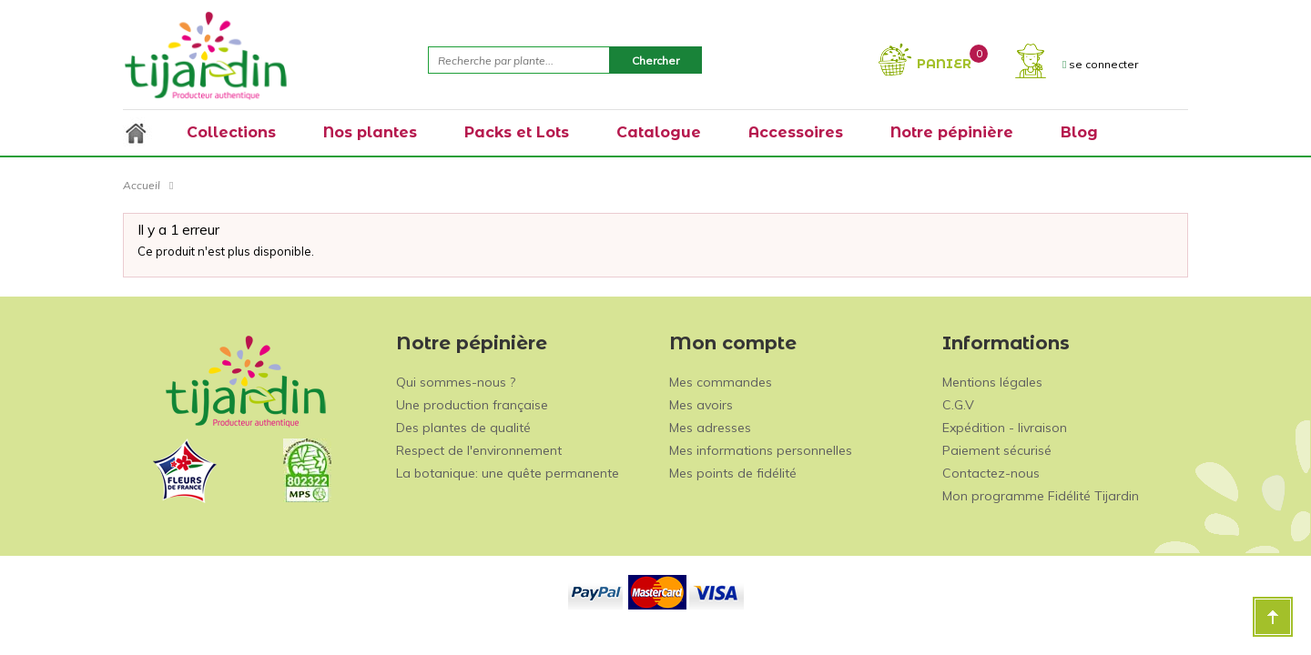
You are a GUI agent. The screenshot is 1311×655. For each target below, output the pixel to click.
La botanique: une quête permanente (507, 473)
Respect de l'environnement (479, 450)
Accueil (141, 185)
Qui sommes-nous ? (455, 382)
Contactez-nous (991, 473)
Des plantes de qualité (463, 427)
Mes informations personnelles (760, 450)
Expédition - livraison (1004, 427)
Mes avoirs (701, 405)
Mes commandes (720, 382)
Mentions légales (992, 382)
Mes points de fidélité (733, 473)
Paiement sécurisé (997, 450)
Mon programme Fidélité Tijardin (1040, 496)
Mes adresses (710, 427)
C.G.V (958, 405)
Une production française (472, 405)
